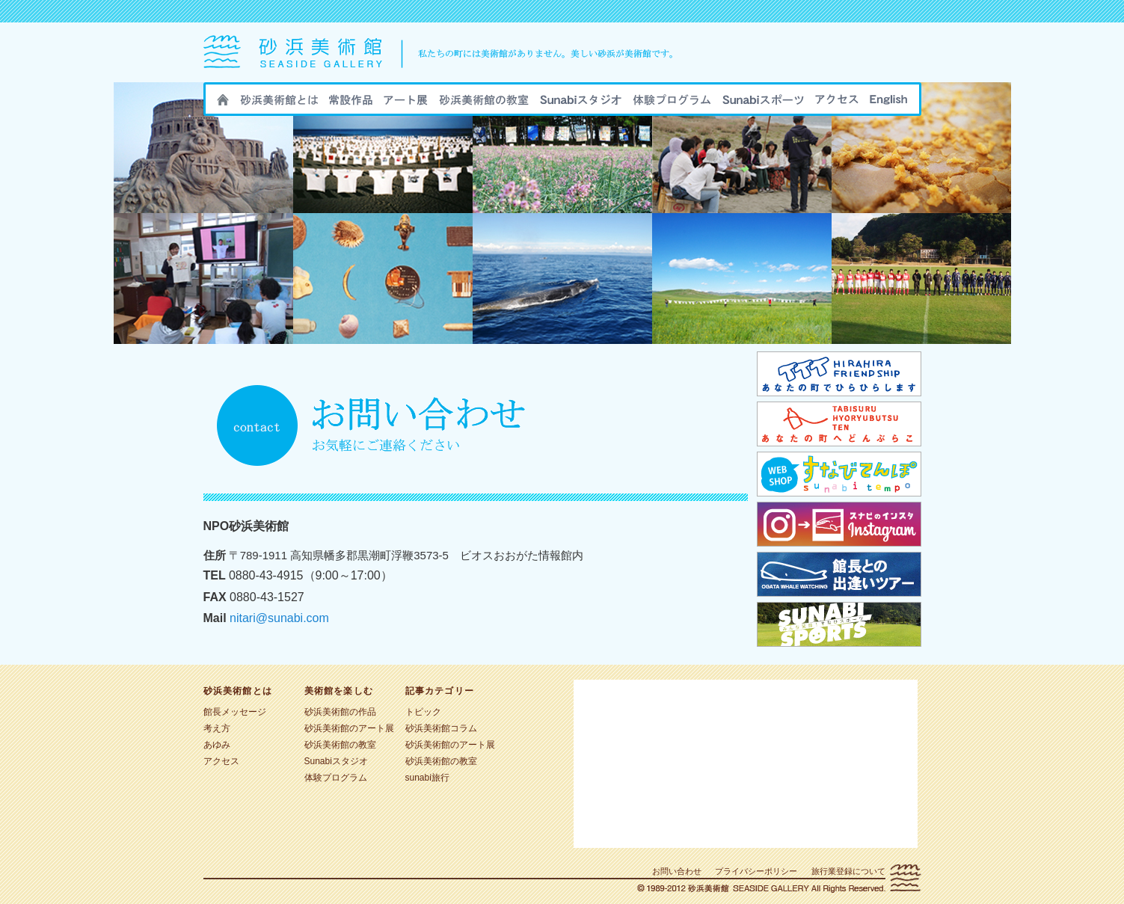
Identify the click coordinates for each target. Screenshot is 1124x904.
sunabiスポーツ (763, 104)
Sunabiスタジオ (580, 104)
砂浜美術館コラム (441, 728)
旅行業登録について (848, 871)
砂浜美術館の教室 (484, 104)
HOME (223, 104)
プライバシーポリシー (756, 871)
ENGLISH (888, 104)
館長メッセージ (234, 712)
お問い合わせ (676, 871)
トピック (423, 712)
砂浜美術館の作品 (350, 104)
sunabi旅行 (672, 104)
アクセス (837, 104)
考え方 (216, 728)
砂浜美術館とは (279, 104)
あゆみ (216, 745)
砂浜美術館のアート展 (406, 104)
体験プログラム (335, 777)
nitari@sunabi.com (279, 618)
